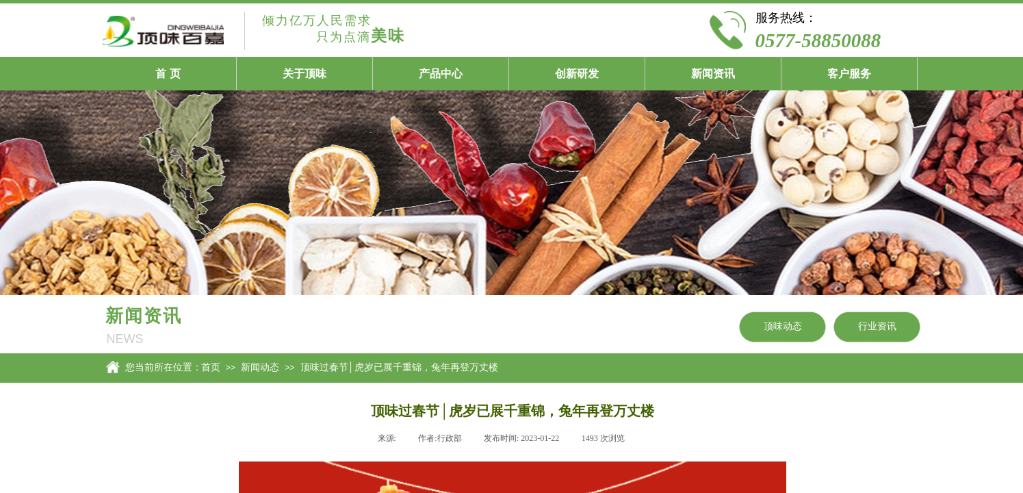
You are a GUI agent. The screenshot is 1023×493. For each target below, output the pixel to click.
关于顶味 (304, 73)
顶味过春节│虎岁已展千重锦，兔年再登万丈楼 (399, 367)
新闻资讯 (713, 73)
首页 (210, 367)
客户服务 (849, 73)
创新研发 (577, 73)
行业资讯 (877, 326)
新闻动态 (260, 367)
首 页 (167, 73)
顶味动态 (783, 326)
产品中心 (441, 73)
